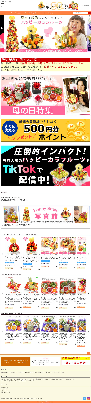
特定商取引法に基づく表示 (9, 398)
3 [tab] (46, 53)
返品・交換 (4, 376)
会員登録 (67, 5)
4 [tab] (47, 53)
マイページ (41, 13)
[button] (3, 254)
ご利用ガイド (74, 5)
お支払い (3, 369)
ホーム (3, 13)
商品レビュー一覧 (5, 392)
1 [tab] (43, 53)
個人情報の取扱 (22, 398)
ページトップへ (88, 353)
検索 (89, 13)
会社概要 (81, 5)
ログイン (61, 5)
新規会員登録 (4, 388)
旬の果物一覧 (32, 13)
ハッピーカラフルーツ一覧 (18, 13)
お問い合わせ (87, 5)
